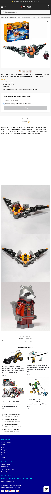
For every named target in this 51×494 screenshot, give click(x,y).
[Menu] (2, 7)
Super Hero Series (23, 342)
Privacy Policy (5, 472)
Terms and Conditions (7, 469)
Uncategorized (12, 17)
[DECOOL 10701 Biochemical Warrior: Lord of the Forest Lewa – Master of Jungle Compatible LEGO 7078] (38, 387)
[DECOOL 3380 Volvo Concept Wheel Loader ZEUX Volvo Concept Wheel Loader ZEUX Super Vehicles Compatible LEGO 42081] (13, 357)
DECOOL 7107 (8, 340)
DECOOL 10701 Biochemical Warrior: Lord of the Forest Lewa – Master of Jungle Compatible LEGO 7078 (38, 403)
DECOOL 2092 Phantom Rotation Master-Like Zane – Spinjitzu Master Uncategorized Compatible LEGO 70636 (38, 368)
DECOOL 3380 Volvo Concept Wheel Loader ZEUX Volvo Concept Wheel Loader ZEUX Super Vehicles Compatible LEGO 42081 (13, 370)
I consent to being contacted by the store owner (17, 103)
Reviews (26, 122)
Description (25, 119)
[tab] (25, 119)
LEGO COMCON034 (44, 340)
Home (2, 17)
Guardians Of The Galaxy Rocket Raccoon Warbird (26, 340)
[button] (46, 489)
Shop (6, 17)
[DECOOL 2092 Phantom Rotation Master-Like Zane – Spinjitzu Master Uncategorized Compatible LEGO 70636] (38, 356)
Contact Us (4, 466)
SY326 (30, 342)
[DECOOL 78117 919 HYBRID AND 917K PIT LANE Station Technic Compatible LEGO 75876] (13, 388)
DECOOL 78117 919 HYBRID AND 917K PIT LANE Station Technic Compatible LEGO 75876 (12, 404)
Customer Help (5, 464)
